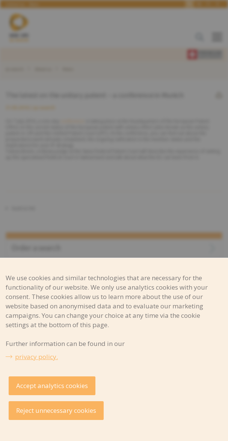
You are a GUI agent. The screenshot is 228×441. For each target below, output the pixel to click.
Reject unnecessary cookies (56, 410)
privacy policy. (36, 356)
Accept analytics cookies (52, 385)
